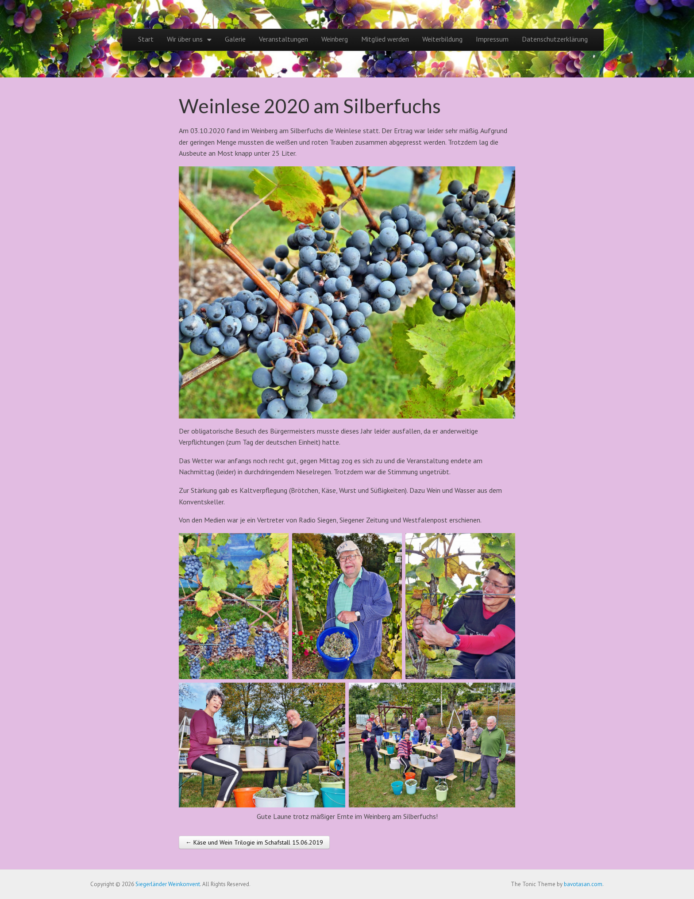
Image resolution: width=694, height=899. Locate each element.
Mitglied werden (385, 39)
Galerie (235, 39)
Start (146, 39)
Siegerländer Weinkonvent (167, 884)
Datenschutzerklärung (555, 39)
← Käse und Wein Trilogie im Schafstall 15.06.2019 (254, 842)
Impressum (492, 39)
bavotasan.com (583, 884)
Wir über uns (185, 39)
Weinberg (334, 39)
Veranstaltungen (283, 39)
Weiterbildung (442, 39)
